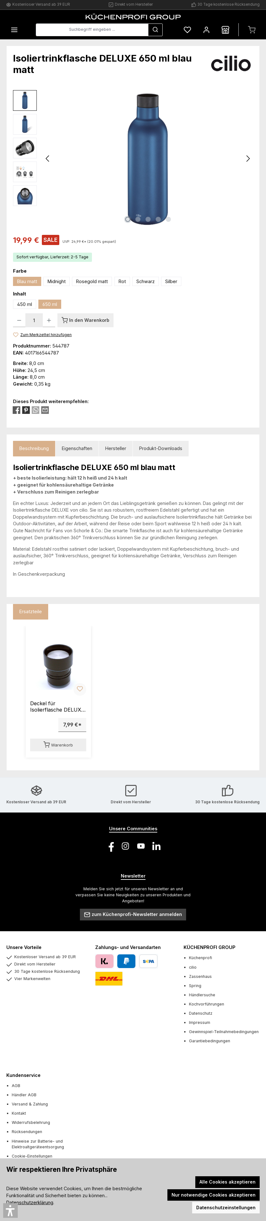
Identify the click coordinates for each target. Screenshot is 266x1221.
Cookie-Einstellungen (32, 1156)
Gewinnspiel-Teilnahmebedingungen (224, 1031)
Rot (122, 281)
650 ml (49, 304)
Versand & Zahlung (30, 1104)
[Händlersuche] (225, 29)
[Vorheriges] (48, 158)
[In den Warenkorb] (85, 320)
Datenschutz (200, 1013)
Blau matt (27, 281)
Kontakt (19, 1113)
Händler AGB (24, 1094)
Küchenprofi (200, 957)
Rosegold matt (92, 281)
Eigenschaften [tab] (77, 448)
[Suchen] (155, 29)
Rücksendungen (27, 1131)
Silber (171, 281)
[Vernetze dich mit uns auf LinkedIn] (156, 846)
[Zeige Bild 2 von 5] (137, 219)
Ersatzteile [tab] (30, 611)
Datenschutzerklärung (29, 1202)
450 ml (24, 304)
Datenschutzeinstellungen (226, 1207)
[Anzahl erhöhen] (49, 320)
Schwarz (145, 281)
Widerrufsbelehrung (31, 1122)
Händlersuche (202, 994)
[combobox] (92, 29)
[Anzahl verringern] (19, 320)
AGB (16, 1085)
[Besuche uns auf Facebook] (110, 846)
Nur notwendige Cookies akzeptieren (214, 1195)
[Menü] (14, 29)
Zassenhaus (200, 976)
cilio (193, 967)
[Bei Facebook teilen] (16, 409)
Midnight (57, 281)
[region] (133, 158)
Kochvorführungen (206, 1004)
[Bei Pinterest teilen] (26, 409)
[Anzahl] (34, 320)
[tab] (34, 448)
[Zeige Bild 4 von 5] (158, 219)
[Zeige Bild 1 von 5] (127, 219)
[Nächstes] (248, 158)
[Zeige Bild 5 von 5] (168, 219)
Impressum (199, 1022)
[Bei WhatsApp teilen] (35, 409)
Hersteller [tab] (115, 448)
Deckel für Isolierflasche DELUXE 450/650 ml (57, 706)
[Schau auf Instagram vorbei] (125, 846)
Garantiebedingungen (209, 1041)
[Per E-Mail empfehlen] (45, 409)
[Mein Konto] (206, 29)
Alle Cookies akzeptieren (227, 1182)
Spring (195, 985)
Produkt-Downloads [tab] (160, 448)
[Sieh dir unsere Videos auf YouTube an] (141, 846)
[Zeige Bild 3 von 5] (148, 219)
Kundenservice (23, 1075)
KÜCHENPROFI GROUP (209, 947)
